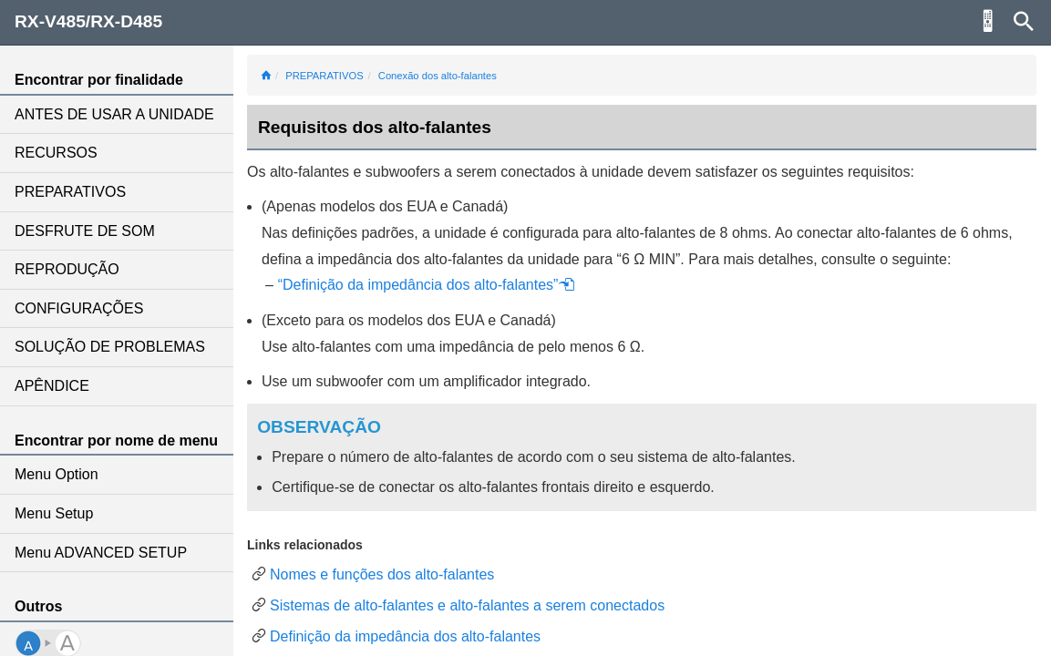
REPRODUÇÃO (67, 269)
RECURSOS (56, 152)
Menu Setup (54, 513)
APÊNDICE (52, 386)
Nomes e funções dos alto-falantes (382, 574)
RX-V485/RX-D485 (88, 21)
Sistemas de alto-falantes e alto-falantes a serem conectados (467, 605)
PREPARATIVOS (70, 192)
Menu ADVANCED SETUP (101, 552)
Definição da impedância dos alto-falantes (405, 636)
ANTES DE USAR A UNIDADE (114, 114)
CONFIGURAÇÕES (79, 308)
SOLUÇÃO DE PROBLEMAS (110, 346)
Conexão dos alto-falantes (437, 75)
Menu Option (56, 474)
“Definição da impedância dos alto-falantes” (427, 284)
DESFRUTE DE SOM (85, 231)
